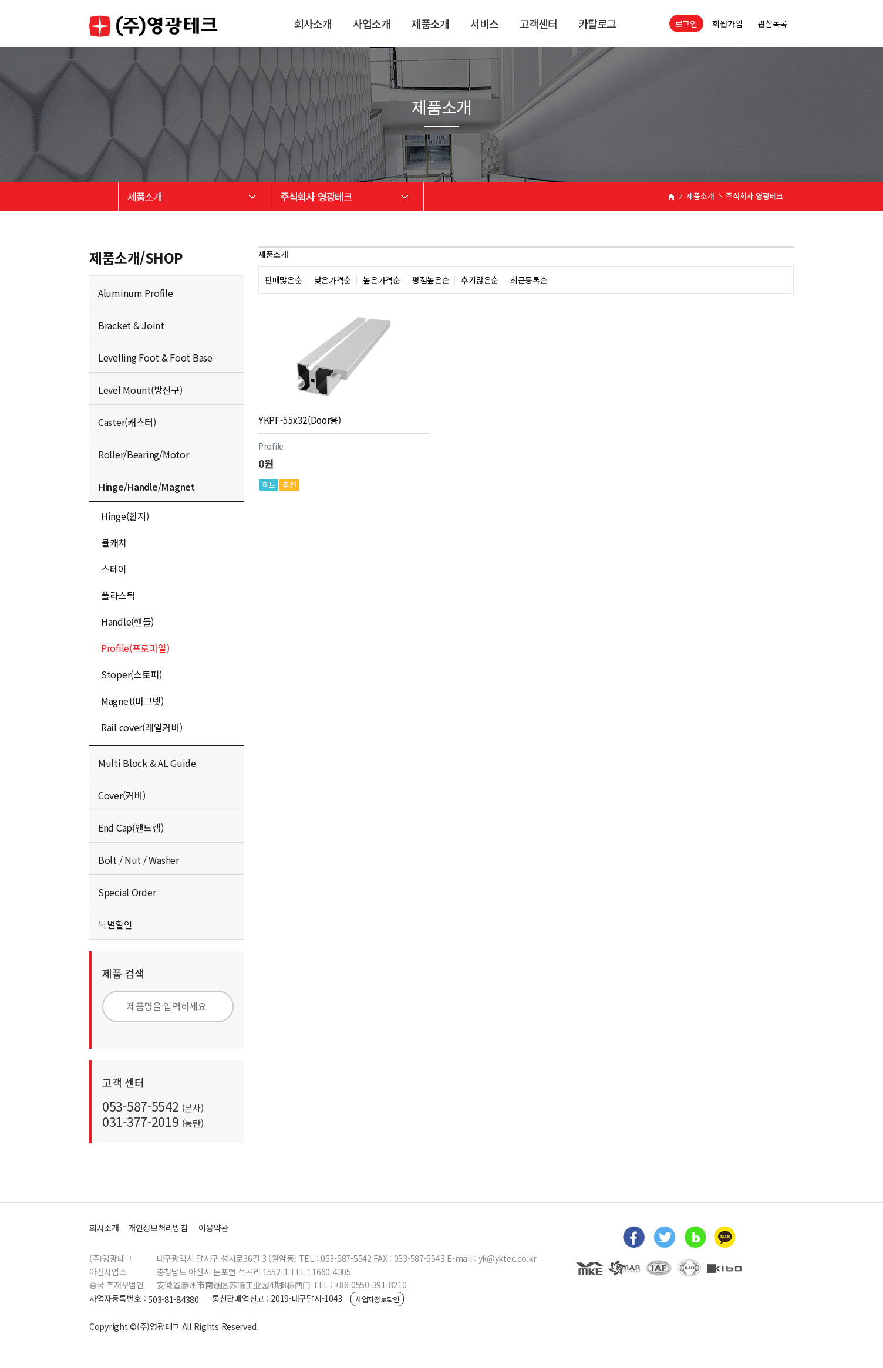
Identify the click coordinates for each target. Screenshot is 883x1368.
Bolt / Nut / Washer (138, 860)
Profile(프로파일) (135, 648)
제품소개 (430, 23)
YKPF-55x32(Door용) (299, 419)
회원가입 (727, 23)
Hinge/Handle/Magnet (146, 486)
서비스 (484, 23)
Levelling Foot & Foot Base (155, 357)
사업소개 (371, 23)
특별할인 (115, 924)
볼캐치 (114, 542)
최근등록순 (529, 280)
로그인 (686, 23)
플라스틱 (118, 595)
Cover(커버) (121, 795)
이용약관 (213, 1228)
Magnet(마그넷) (132, 701)
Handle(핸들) (127, 621)
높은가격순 (381, 280)
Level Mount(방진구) (140, 390)
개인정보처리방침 (158, 1228)
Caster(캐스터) (127, 422)
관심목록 (772, 23)
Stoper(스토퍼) (131, 674)
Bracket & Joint (131, 325)
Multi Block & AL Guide (147, 763)
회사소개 (313, 23)
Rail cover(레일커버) (142, 727)
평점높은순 (431, 280)
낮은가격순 (333, 280)
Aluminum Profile (135, 293)
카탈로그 (597, 23)
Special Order (127, 892)
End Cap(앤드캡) (131, 827)
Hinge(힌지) (125, 516)
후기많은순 (479, 280)
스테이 (114, 569)
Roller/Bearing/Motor (143, 454)
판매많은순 (283, 280)
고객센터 (538, 23)
